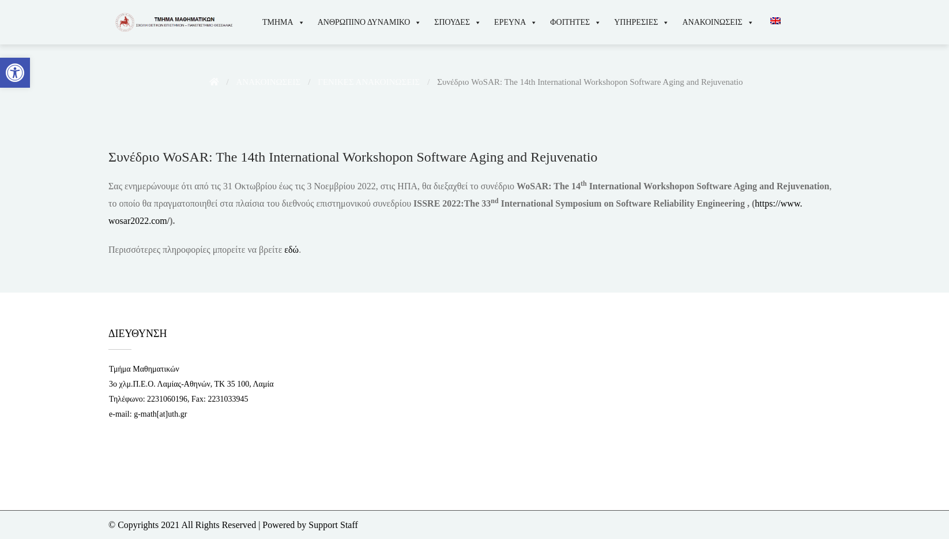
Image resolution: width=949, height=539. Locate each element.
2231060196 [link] (167, 399)
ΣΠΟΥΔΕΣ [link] (457, 22)
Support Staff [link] (332, 525)
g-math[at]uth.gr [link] (160, 414)
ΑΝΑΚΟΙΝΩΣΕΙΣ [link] (718, 22)
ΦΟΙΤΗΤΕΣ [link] (575, 22)
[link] (15, 73)
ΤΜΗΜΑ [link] (283, 22)
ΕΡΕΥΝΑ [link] (515, 22)
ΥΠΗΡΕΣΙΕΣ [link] (641, 22)
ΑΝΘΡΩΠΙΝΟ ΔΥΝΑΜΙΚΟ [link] (370, 22)
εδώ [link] (291, 249)
